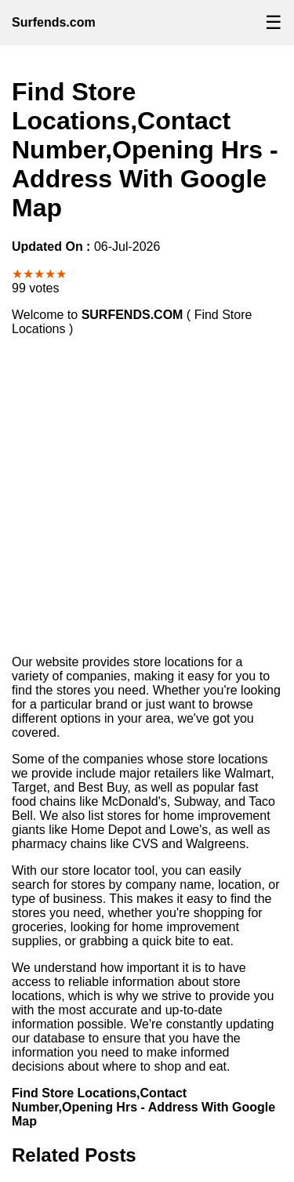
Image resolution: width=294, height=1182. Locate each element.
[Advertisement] (147, 496)
